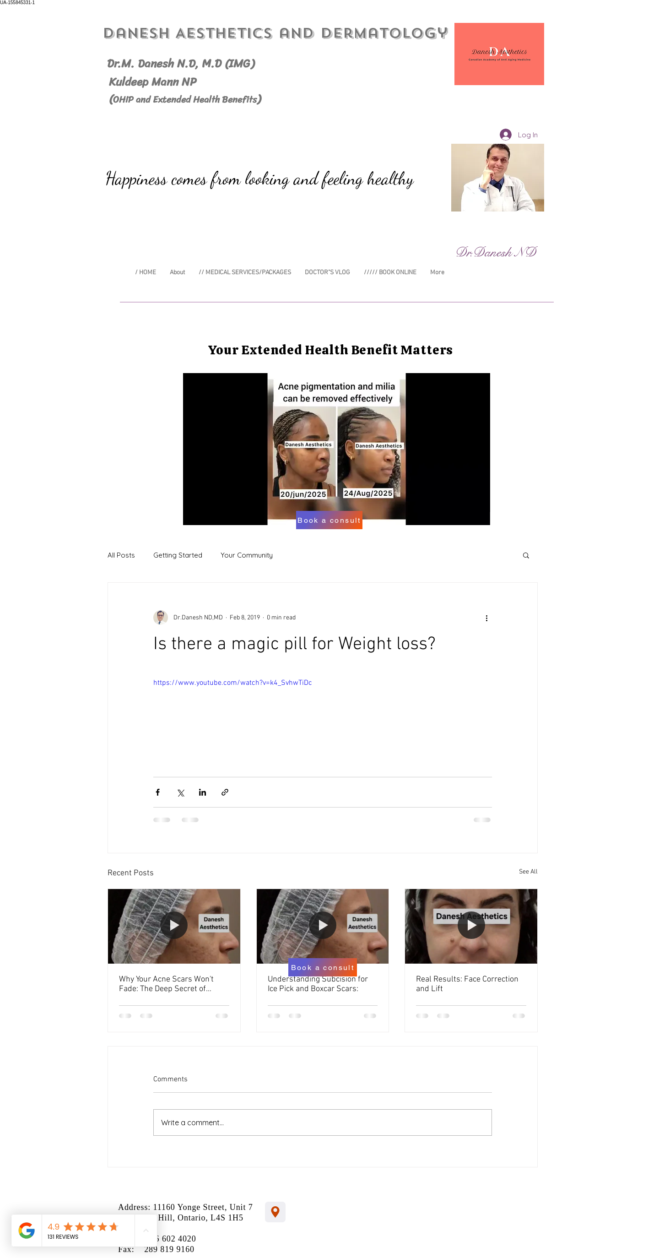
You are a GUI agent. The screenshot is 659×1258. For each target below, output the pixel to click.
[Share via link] (225, 792)
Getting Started (177, 555)
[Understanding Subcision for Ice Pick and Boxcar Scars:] (323, 926)
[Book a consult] (329, 520)
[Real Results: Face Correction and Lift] (471, 926)
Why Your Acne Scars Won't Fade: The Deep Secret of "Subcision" (166, 984)
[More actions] (486, 617)
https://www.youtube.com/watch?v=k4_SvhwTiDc (232, 683)
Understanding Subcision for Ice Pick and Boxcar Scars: (318, 984)
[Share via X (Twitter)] (180, 792)
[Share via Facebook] (157, 792)
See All (528, 872)
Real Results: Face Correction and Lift (467, 984)
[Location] (275, 1212)
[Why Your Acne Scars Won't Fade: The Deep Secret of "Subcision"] (174, 926)
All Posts (121, 555)
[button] (526, 555)
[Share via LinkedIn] (202, 792)
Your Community (247, 555)
